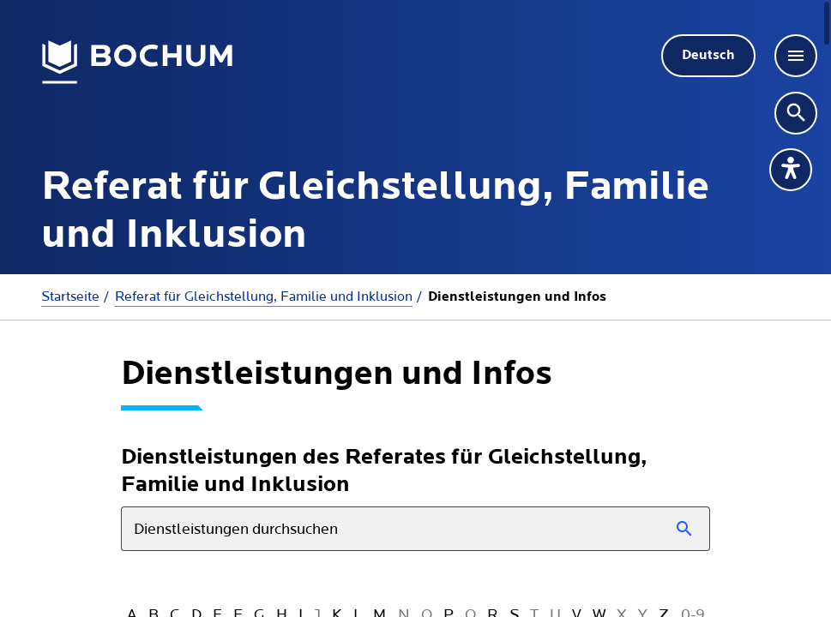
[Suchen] (684, 528)
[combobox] (415, 528)
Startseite (70, 296)
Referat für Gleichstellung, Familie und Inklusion (263, 296)
